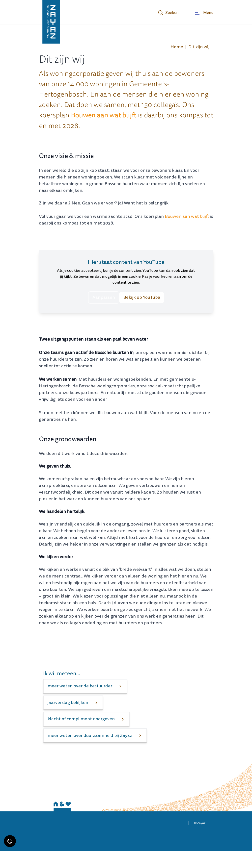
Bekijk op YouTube (141, 297)
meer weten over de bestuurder (80, 686)
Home (176, 47)
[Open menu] (203, 13)
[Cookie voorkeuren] (10, 841)
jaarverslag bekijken (68, 703)
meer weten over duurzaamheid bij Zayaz (90, 735)
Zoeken (168, 12)
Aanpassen (103, 297)
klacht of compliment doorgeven (81, 719)
